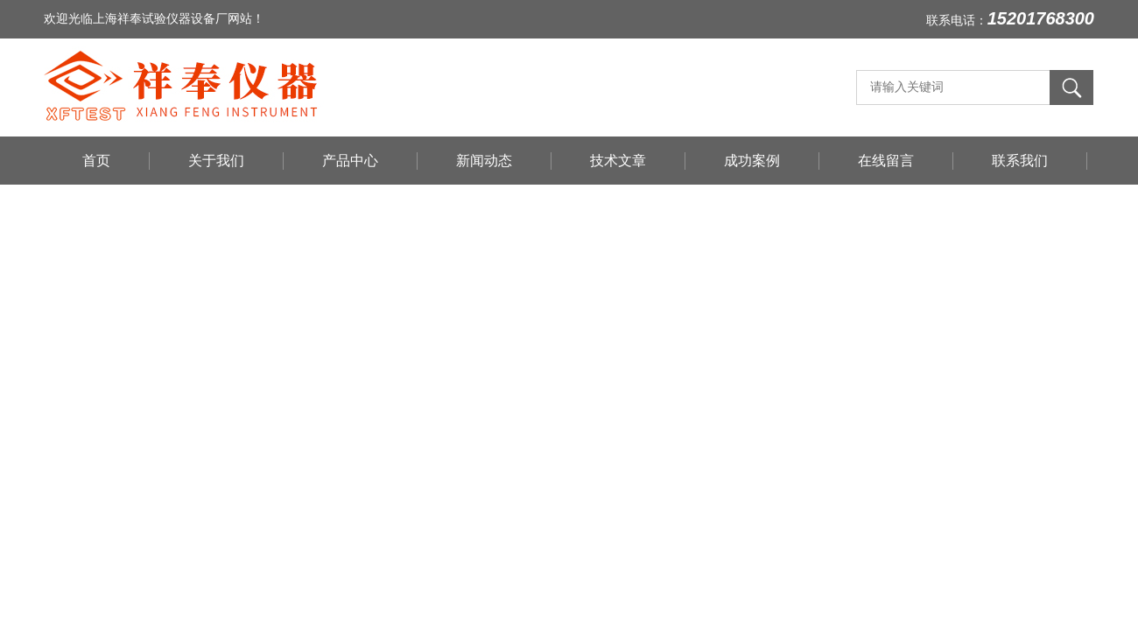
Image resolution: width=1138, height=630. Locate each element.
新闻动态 (484, 160)
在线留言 (886, 160)
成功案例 (752, 160)
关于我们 (216, 160)
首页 (96, 160)
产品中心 (350, 160)
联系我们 (1020, 160)
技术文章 (618, 160)
